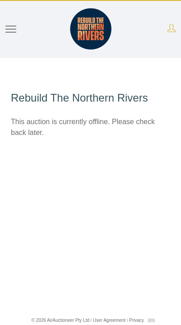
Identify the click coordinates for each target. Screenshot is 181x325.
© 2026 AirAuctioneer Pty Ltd (60, 320)
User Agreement (109, 320)
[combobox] (151, 320)
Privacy (136, 320)
